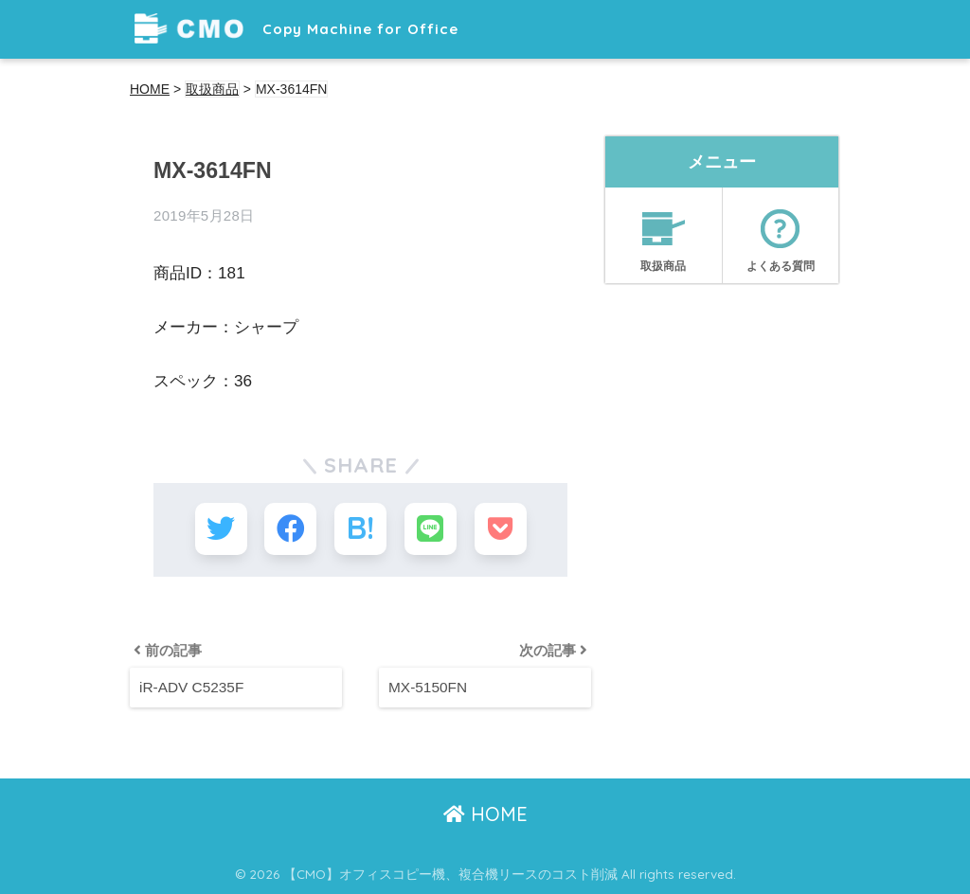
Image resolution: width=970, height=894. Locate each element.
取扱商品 (663, 234)
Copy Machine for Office (296, 29)
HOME (485, 814)
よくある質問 (780, 234)
